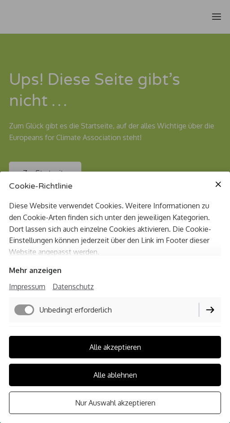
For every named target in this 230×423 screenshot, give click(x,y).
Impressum (27, 286)
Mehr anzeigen (35, 270)
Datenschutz (73, 286)
